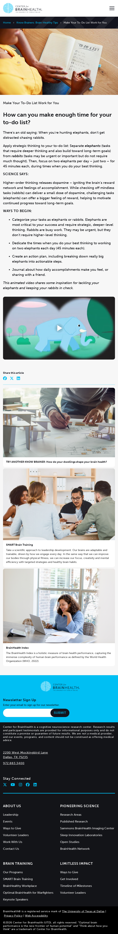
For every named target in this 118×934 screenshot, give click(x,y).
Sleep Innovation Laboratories (81, 835)
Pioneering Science (79, 806)
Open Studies (69, 842)
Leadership (10, 814)
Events (7, 821)
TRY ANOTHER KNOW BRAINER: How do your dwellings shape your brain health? (56, 461)
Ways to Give (12, 828)
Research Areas (70, 814)
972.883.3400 (13, 763)
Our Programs (13, 872)
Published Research (74, 821)
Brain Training (18, 863)
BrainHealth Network (75, 849)
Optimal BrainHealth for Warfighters (28, 892)
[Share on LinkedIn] (18, 378)
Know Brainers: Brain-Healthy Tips (37, 22)
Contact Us (11, 849)
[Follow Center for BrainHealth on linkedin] (35, 785)
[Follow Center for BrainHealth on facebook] (28, 785)
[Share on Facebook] (5, 378)
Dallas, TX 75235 (15, 757)
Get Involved (69, 879)
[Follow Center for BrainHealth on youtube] (13, 785)
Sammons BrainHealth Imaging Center (87, 828)
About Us (12, 806)
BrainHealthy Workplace (20, 886)
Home (7, 22)
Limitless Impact (76, 863)
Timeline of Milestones (76, 886)
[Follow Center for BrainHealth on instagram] (20, 785)
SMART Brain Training (19, 544)
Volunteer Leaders (16, 835)
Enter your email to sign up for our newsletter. (31, 705)
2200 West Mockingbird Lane (25, 752)
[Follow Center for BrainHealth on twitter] (5, 785)
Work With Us (12, 842)
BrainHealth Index (17, 647)
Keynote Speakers (15, 899)
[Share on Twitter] (12, 378)
